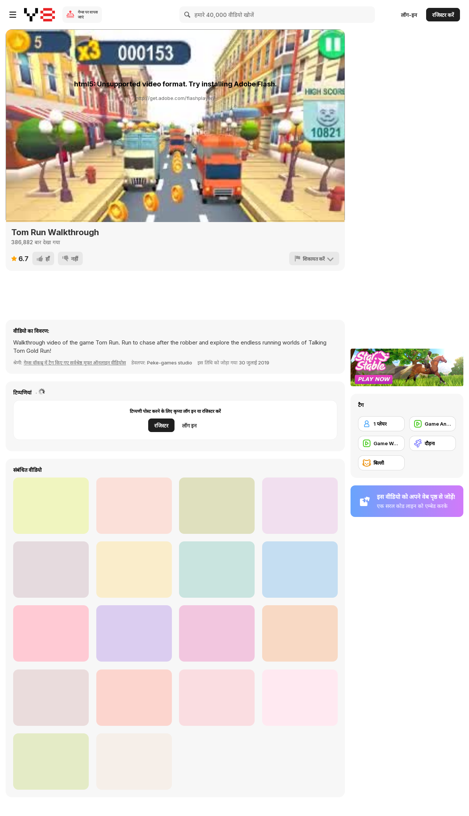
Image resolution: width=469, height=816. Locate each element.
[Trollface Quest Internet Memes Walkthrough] (51, 761)
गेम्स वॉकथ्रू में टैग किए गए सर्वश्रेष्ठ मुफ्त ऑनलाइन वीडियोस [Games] (75, 363)
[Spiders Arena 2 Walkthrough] (134, 633)
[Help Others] (51, 633)
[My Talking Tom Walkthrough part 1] (134, 506)
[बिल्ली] (381, 462)
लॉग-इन (409, 15)
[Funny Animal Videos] (217, 697)
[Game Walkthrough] (381, 443)
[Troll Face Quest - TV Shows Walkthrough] (134, 697)
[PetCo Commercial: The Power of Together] (134, 569)
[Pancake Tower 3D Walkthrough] (51, 697)
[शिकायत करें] (314, 258)
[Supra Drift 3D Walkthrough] (51, 506)
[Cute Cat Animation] (217, 506)
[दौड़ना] (432, 443)
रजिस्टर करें (443, 15)
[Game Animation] (432, 423)
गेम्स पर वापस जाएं (88, 14)
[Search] (187, 14)
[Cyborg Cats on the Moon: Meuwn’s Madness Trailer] (300, 697)
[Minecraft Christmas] (300, 506)
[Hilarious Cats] (134, 761)
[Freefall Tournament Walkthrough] (300, 569)
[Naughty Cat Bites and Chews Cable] (300, 633)
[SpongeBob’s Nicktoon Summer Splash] (217, 569)
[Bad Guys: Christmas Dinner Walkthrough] (217, 633)
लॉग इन (189, 425)
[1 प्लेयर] (381, 423)
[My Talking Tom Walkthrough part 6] (51, 569)
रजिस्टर (161, 425)
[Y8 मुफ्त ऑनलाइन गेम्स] (39, 14)
